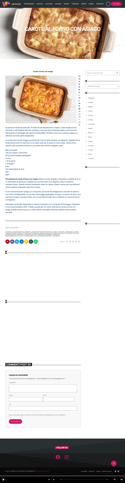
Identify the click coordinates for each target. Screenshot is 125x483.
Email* (45, 395)
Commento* (12, 383)
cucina (61, 232)
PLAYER (116, 4)
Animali (90, 102)
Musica (90, 133)
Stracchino (29, 235)
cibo (55, 232)
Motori (90, 128)
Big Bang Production (42, 471)
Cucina (62, 21)
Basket (90, 107)
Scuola (90, 150)
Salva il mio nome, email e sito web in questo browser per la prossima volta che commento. (37, 415)
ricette (20, 235)
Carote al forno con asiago (41, 232)
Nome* (11, 395)
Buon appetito (18, 232)
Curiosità (91, 124)
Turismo (91, 158)
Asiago (8, 232)
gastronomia (10, 235)
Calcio (90, 111)
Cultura (90, 120)
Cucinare (69, 232)
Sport (90, 154)
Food (76, 232)
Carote (27, 232)
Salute (90, 141)
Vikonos (15, 228)
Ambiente (91, 98)
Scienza (90, 146)
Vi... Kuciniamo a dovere (43, 235)
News (90, 137)
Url (10, 405)
